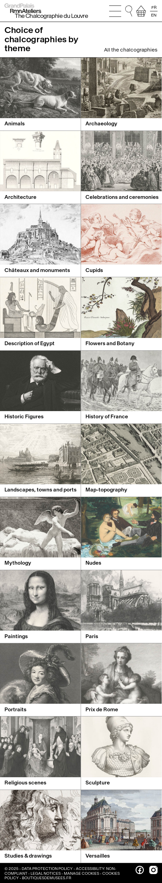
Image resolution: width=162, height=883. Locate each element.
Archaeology (101, 123)
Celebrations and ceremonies (122, 197)
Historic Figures (24, 416)
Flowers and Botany (110, 343)
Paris (91, 636)
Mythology (17, 563)
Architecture (20, 197)
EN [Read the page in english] (154, 14)
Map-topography (106, 490)
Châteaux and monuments (37, 270)
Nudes (93, 563)
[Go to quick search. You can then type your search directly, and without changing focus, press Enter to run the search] (128, 10)
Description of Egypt (29, 343)
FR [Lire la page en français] (154, 7)
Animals (14, 123)
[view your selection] (141, 10)
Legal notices (46, 873)
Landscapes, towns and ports (40, 490)
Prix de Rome (101, 709)
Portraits (15, 709)
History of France (106, 416)
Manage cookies (81, 873)
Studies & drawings (28, 856)
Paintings (16, 636)
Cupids (94, 270)
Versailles (97, 856)
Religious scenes (25, 782)
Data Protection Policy (47, 869)
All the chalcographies (131, 50)
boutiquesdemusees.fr (46, 878)
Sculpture (97, 782)
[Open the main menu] (115, 10)
